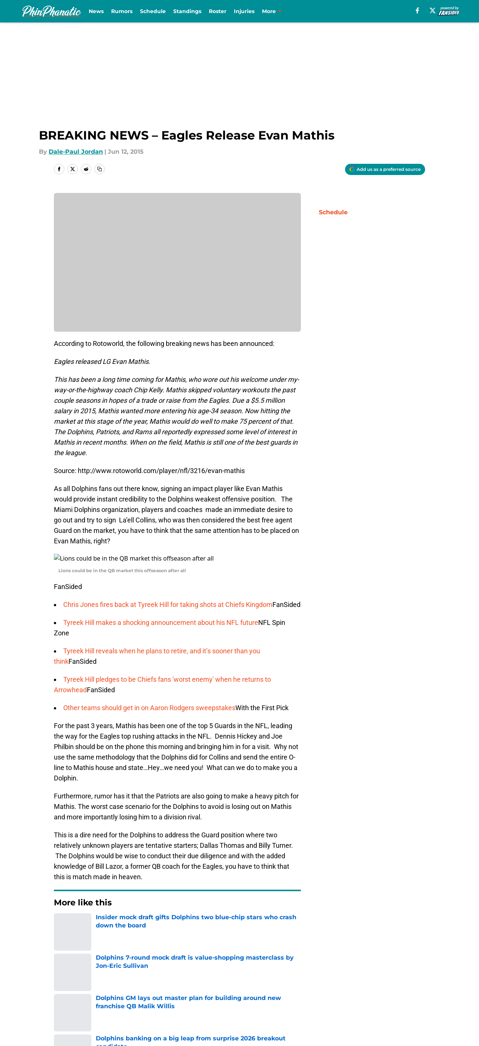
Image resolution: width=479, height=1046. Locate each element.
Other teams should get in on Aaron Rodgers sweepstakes (149, 699)
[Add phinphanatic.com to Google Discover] (385, 169)
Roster (217, 11)
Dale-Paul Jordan (76, 151)
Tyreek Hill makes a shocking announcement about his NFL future (160, 613)
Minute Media (48, 1016)
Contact (246, 969)
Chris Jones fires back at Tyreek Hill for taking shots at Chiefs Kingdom (167, 595)
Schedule (153, 11)
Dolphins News (98, 916)
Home (62, 916)
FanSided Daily (77, 983)
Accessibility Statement (169, 996)
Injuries (244, 11)
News (96, 11)
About (64, 969)
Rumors (121, 11)
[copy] (99, 169)
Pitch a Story (152, 983)
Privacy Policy (254, 983)
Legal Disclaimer (79, 996)
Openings (148, 969)
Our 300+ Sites (326, 969)
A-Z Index (248, 996)
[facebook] (417, 10)
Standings (187, 11)
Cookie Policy (405, 983)
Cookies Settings (330, 996)
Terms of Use (325, 983)
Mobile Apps (403, 969)
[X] (433, 10)
